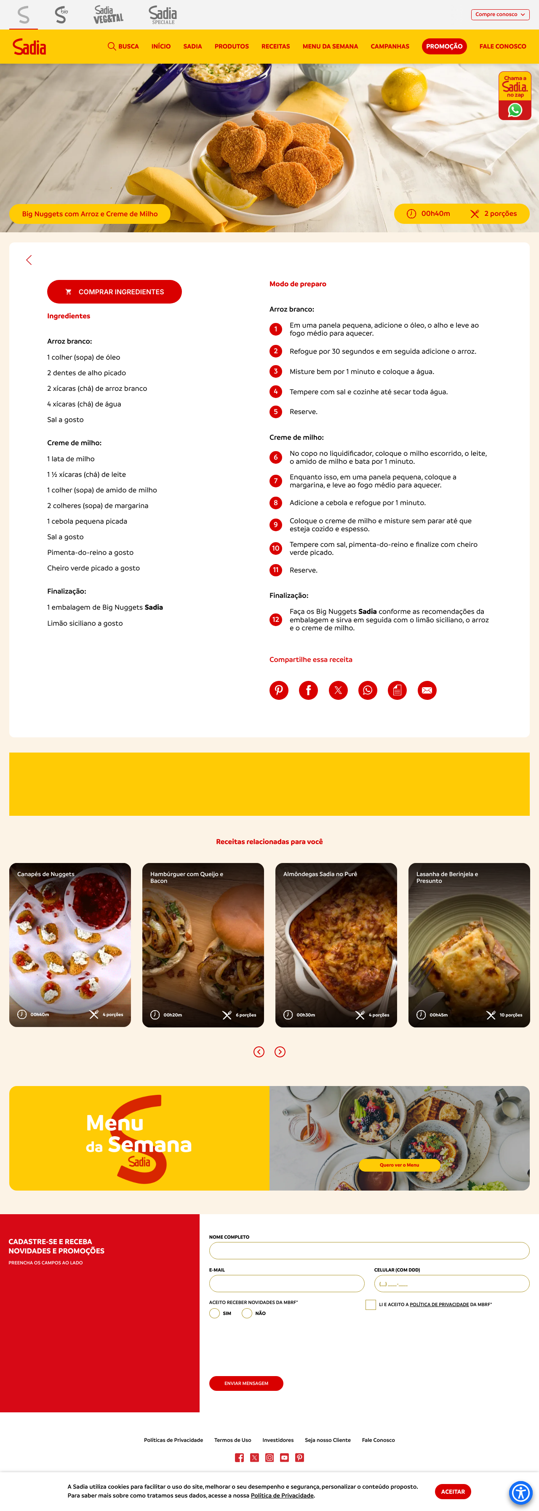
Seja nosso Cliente (328, 1440)
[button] (258, 1051)
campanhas (390, 46)
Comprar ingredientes (114, 292)
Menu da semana (330, 46)
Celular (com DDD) (397, 1270)
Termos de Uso (232, 1440)
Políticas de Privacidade (173, 1440)
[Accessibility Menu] (521, 1493)
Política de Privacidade (282, 1495)
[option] (70, 945)
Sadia (193, 46)
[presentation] (273, 1344)
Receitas (275, 46)
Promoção (444, 46)
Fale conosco (503, 46)
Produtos (232, 46)
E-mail (217, 1270)
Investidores (278, 1440)
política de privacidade (439, 1304)
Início (161, 46)
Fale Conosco (378, 1440)
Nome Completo (229, 1237)
